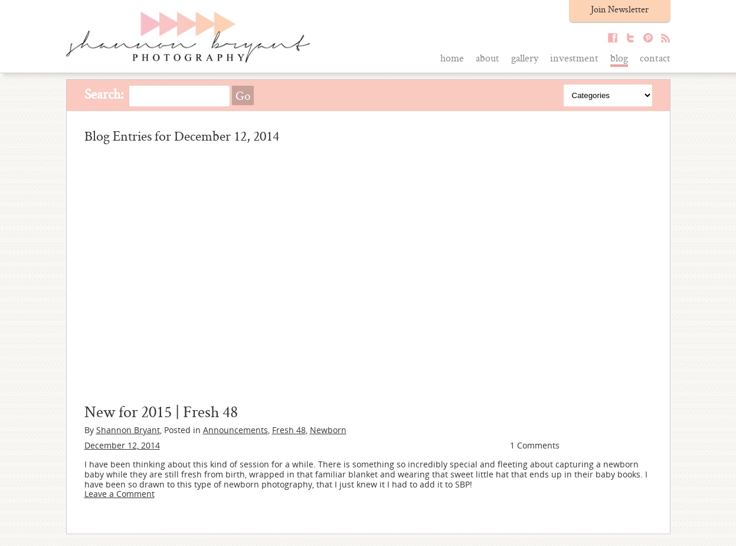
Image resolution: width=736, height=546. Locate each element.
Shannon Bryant (128, 430)
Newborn (328, 430)
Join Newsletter (620, 9)
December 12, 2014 (122, 445)
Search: (104, 93)
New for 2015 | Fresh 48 (161, 411)
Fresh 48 (289, 430)
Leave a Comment (119, 493)
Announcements (235, 430)
